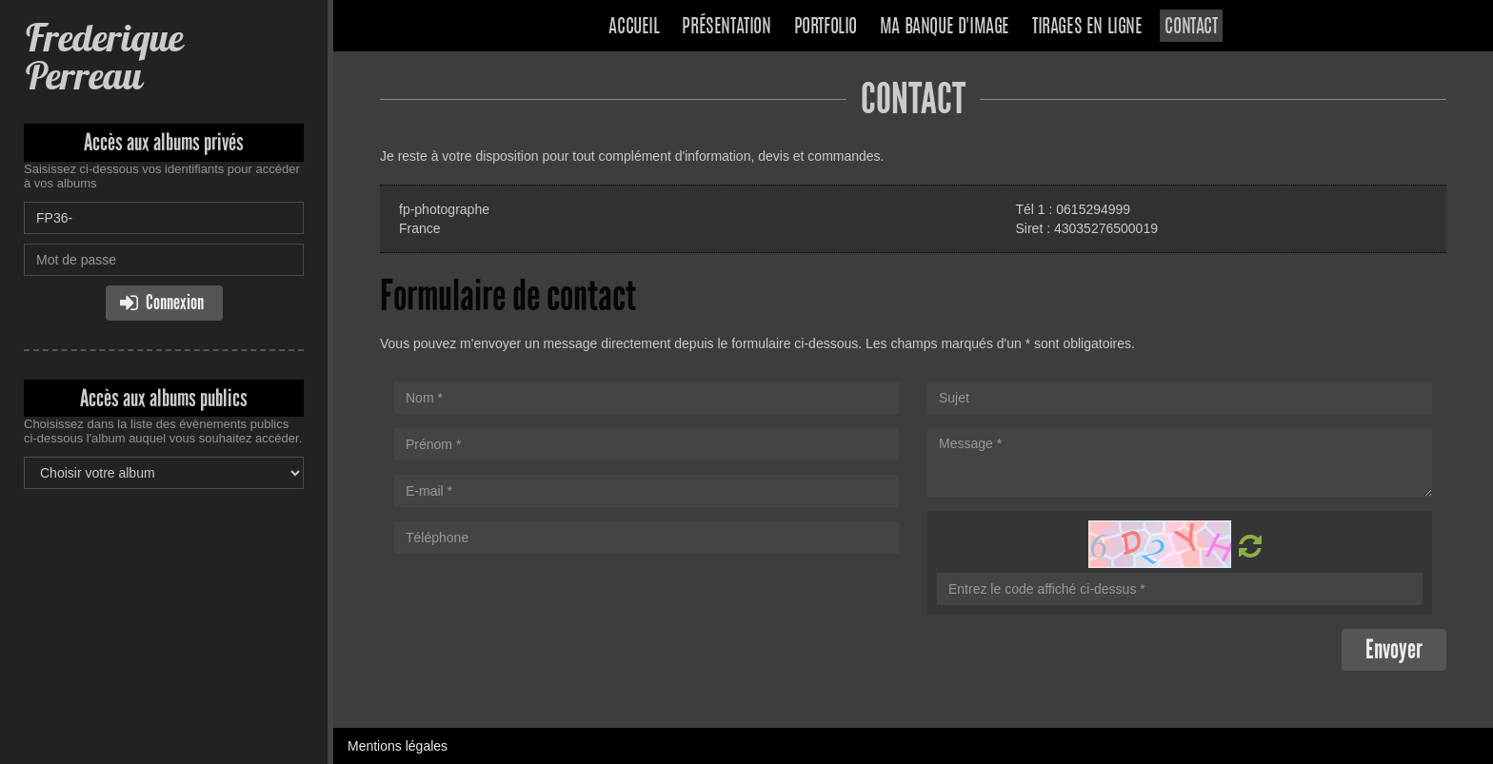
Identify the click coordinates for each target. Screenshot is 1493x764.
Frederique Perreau (103, 56)
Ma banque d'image (944, 27)
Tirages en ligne (1087, 27)
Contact (1191, 27)
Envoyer (1394, 649)
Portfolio (825, 27)
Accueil (633, 27)
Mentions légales (398, 746)
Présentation (726, 27)
